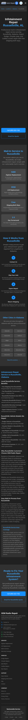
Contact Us (6, 622)
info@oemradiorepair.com (10, 624)
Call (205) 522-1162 (13, 130)
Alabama (15, 9)
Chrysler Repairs (5, 661)
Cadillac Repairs (5, 666)
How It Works (4, 676)
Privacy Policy (4, 696)
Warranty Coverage (6, 651)
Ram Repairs (4, 669)
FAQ (2, 681)
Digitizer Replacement (7, 643)
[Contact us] (21, 3)
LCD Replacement (5, 646)
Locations (8, 9)
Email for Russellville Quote (13, 600)
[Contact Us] (16, 3)
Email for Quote (13, 136)
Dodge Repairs (5, 658)
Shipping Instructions (6, 678)
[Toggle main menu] (25, 3)
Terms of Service (5, 699)
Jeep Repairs (4, 663)
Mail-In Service (5, 648)
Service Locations (5, 693)
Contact (3, 684)
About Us (3, 691)
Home (2, 9)
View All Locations (13, 360)
